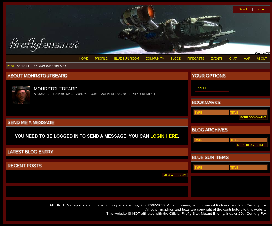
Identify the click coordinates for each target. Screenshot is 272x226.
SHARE (202, 87)
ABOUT (262, 58)
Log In (259, 9)
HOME (83, 58)
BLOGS (176, 58)
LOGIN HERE (164, 136)
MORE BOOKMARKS (253, 117)
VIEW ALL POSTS (174, 175)
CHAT (233, 58)
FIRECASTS (195, 58)
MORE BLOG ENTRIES (251, 145)
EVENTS (217, 58)
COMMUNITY (155, 58)
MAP (247, 58)
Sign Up (244, 9)
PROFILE (101, 58)
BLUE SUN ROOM (126, 58)
